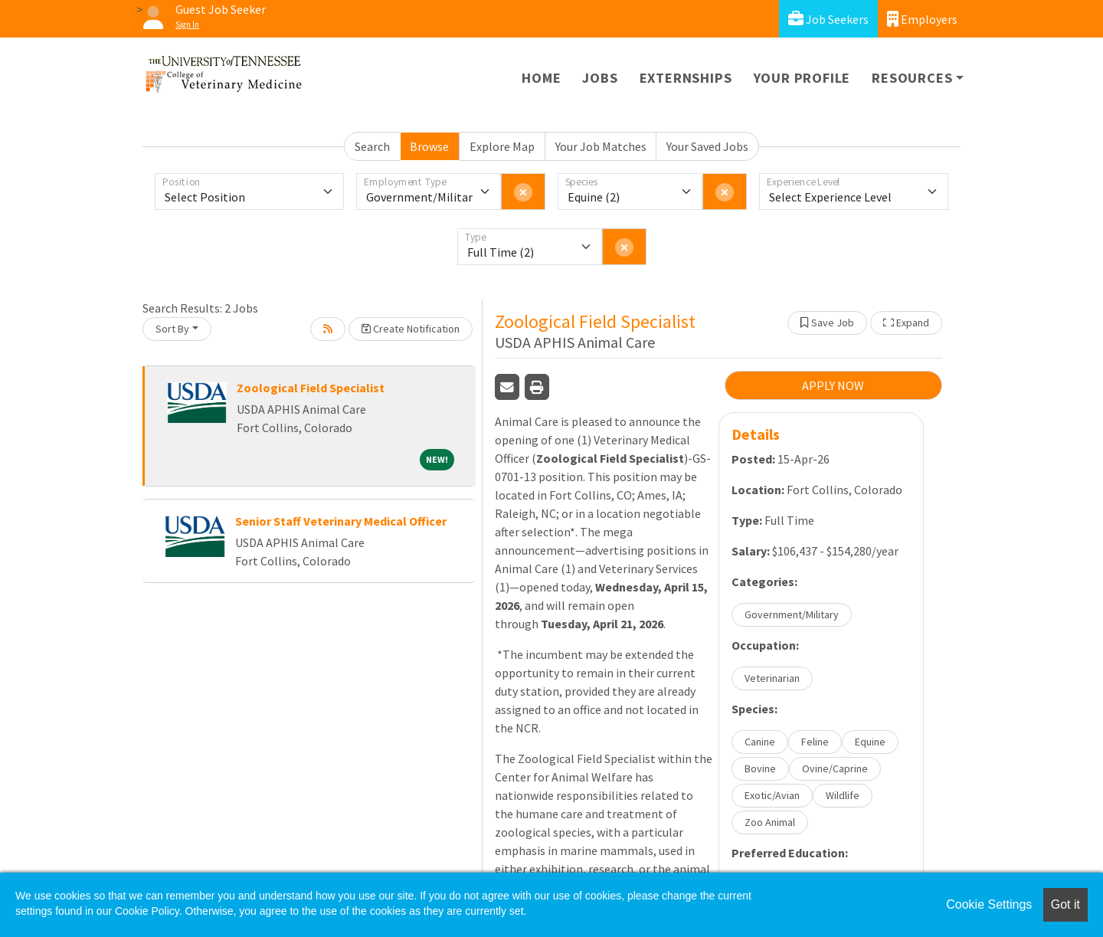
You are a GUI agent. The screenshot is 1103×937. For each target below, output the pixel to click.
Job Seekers (828, 18)
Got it (1065, 904)
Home (541, 78)
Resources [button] (912, 78)
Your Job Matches (600, 146)
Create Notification (411, 329)
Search (372, 146)
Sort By (172, 329)
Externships (686, 78)
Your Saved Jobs (707, 146)
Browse (429, 146)
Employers (922, 18)
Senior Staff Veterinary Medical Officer (341, 521)
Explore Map (502, 146)
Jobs (599, 78)
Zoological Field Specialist (311, 387)
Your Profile (802, 78)
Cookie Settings (989, 904)
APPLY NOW (833, 385)
